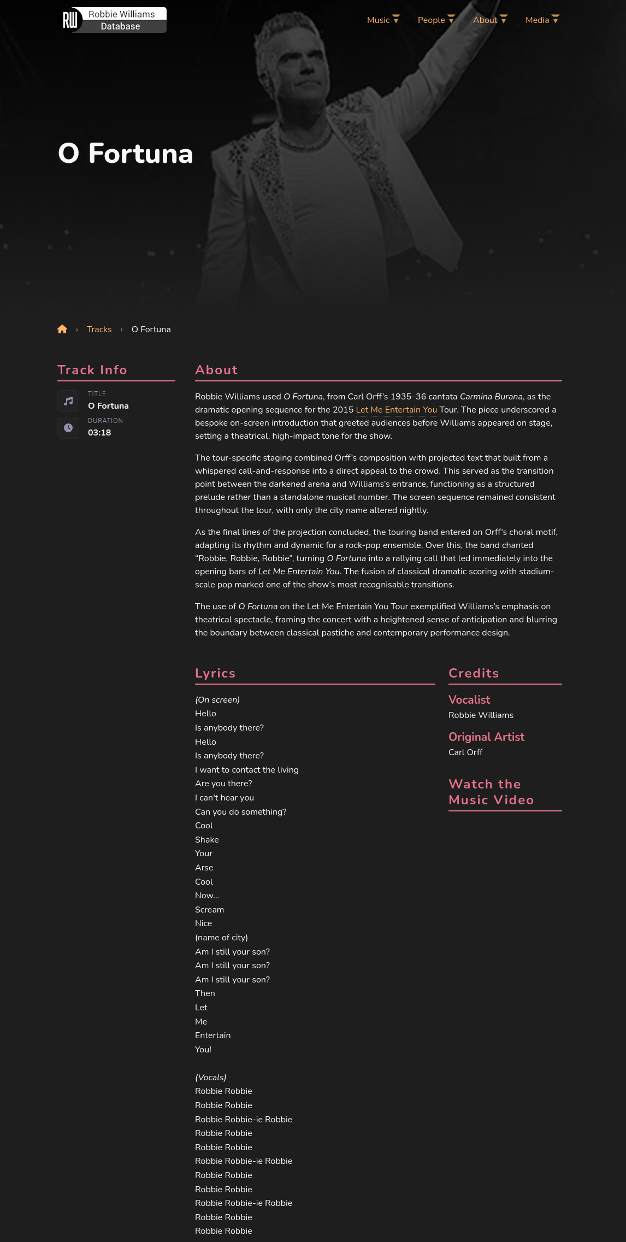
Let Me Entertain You (397, 410)
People (431, 20)
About (485, 20)
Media (537, 20)
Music (378, 20)
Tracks (99, 329)
